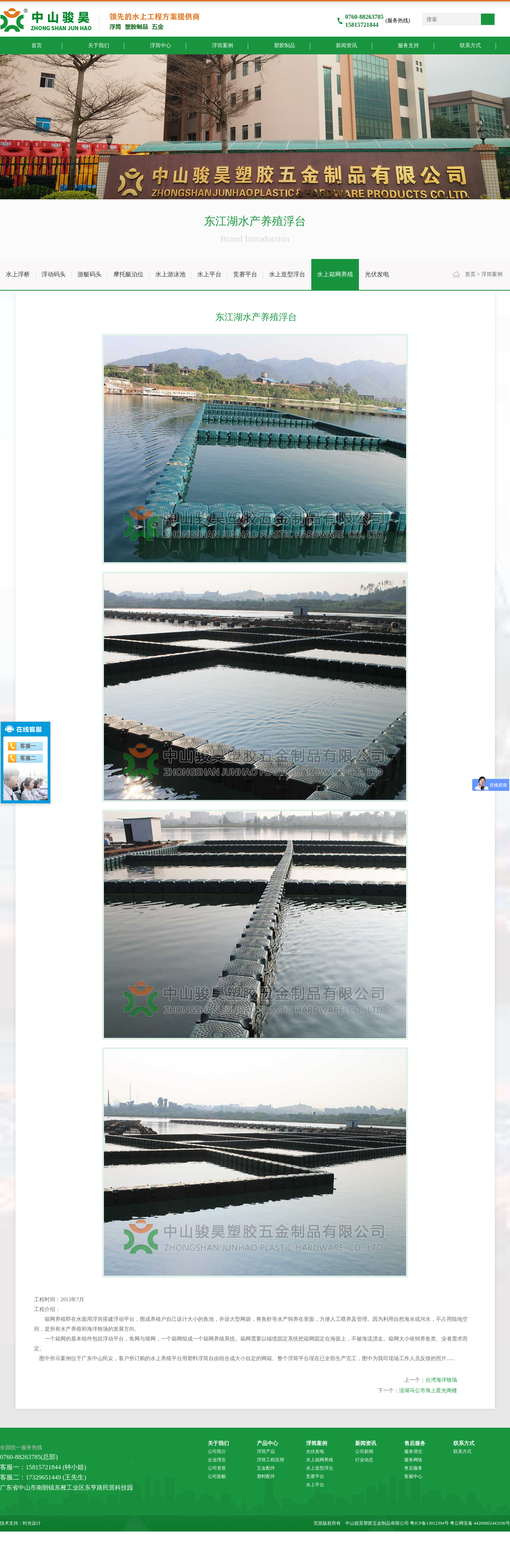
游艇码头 (89, 274)
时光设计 (32, 1523)
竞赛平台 (245, 274)
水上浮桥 (18, 274)
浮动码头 (54, 274)
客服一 (28, 746)
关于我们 (92, 45)
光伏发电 (377, 274)
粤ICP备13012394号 (429, 1523)
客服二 (28, 758)
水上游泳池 (170, 274)
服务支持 (402, 45)
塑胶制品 (278, 45)
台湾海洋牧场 (441, 1499)
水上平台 (209, 274)
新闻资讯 (340, 45)
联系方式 (464, 45)
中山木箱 (323, 1538)
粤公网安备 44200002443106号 (480, 1523)
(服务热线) (373, 20)
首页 (470, 274)
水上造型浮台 (287, 274)
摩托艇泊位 (128, 274)
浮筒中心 (154, 45)
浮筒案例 (216, 45)
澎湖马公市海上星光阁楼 (428, 1509)
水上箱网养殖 (335, 274)
